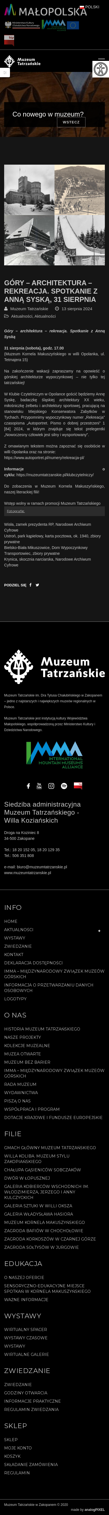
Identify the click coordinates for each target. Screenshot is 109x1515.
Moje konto (18, 1448)
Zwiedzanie (18, 946)
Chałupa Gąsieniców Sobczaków (42, 1169)
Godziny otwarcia (25, 1392)
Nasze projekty (22, 1037)
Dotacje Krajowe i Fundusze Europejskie (53, 1117)
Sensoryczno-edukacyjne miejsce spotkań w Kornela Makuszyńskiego (47, 1288)
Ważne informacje (26, 1299)
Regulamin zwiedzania (31, 1409)
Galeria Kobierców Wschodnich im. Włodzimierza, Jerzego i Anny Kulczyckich (46, 1192)
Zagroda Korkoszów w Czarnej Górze (50, 1239)
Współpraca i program (32, 1109)
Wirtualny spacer (25, 1329)
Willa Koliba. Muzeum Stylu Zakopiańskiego (36, 1159)
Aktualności (21, 316)
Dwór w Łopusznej (27, 1178)
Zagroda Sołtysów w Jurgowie (41, 1247)
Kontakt (13, 954)
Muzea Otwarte (22, 1054)
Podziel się (15, 585)
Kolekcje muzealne (27, 1045)
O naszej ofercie (24, 1277)
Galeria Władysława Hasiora (38, 1214)
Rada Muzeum (20, 1084)
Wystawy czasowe (26, 1337)
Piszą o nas (17, 1101)
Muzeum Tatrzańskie (29, 308)
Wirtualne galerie (26, 1354)
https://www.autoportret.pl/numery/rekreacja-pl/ (44, 457)
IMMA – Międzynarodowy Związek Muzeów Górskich (54, 974)
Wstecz (71, 122)
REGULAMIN (17, 1472)
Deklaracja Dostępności (33, 962)
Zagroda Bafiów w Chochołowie (43, 1230)
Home (10, 921)
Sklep (11, 1439)
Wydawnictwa (21, 1092)
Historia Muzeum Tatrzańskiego (42, 1029)
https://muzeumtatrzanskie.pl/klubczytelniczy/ (55, 475)
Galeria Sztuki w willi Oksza (38, 1205)
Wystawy (14, 938)
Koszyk (12, 1456)
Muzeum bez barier (27, 1062)
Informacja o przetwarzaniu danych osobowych (49, 988)
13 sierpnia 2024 (77, 308)
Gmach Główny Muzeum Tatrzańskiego (50, 1147)
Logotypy (15, 998)
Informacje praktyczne (32, 1401)
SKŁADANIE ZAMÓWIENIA (31, 1464)
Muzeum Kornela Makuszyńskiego (44, 1222)
